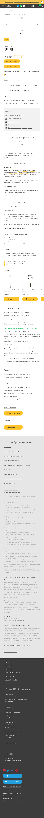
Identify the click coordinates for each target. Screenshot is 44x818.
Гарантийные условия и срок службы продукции (17, 374)
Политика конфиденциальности (12, 793)
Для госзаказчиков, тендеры (11, 451)
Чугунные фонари (23, 100)
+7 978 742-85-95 (10, 727)
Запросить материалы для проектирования (20, 128)
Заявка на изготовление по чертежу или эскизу (17, 465)
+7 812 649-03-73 (10, 717)
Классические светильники (15, 103)
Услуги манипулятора (10, 407)
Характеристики (9, 71)
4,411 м (24, 85)
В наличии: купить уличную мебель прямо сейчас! (22, 2)
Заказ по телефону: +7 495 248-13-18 (15, 261)
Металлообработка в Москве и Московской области (18, 393)
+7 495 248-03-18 (10, 707)
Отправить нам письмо (11, 265)
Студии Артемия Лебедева (13, 760)
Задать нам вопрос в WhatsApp (13, 263)
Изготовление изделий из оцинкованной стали (17, 387)
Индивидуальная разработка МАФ (13, 390)
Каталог (8, 662)
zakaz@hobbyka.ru (20, 620)
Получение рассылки (9, 483)
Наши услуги (9, 666)
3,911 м (18, 85)
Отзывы (25, 71)
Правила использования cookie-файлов (14, 801)
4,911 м (29, 85)
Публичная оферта (8, 798)
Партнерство (9, 676)
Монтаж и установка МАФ (11, 396)
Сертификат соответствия (15, 119)
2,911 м (6, 85)
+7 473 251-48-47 (10, 738)
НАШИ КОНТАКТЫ (10, 743)
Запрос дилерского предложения (13, 479)
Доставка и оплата (34, 71)
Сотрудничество (11, 679)
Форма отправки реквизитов (11, 460)
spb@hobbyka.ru (9, 715)
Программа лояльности (9, 796)
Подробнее (7, 364)
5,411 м (35, 85)
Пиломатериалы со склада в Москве (13, 399)
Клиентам (8, 669)
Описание (18, 71)
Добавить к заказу (11, 61)
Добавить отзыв (13, 427)
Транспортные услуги (10, 405)
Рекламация (7, 470)
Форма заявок (7, 447)
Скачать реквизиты (13, 413)
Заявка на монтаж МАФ (10, 474)
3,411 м (12, 85)
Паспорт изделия (13, 115)
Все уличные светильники (11, 100)
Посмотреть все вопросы (10, 652)
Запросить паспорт (13, 125)
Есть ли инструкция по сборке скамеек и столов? (17, 645)
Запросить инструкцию (14, 122)
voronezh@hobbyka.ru (11, 735)
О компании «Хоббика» (13, 673)
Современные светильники (30, 103)
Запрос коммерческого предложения (14, 456)
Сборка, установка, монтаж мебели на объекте (17, 377)
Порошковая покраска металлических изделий (16, 402)
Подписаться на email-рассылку (12, 787)
